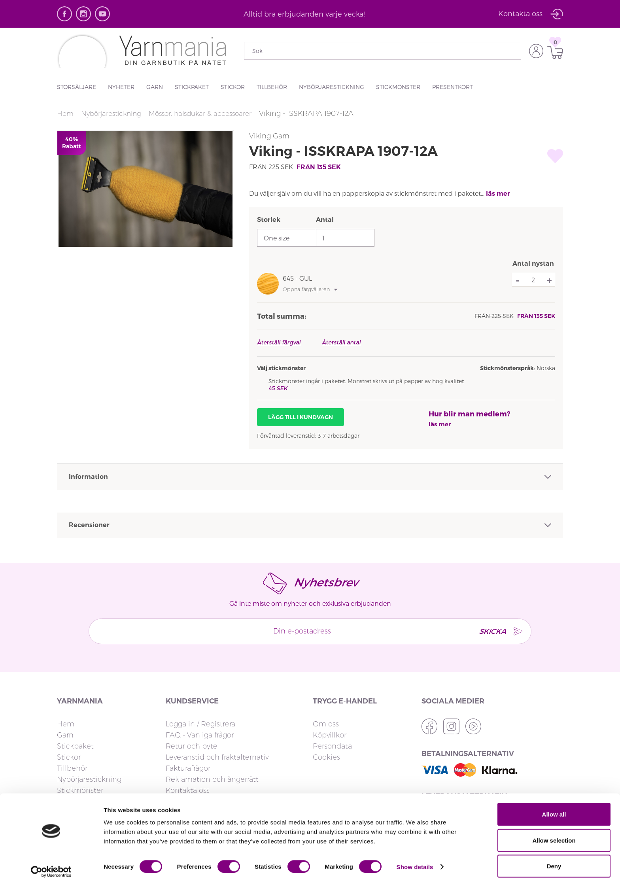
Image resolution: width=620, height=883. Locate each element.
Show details (415, 862)
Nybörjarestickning (331, 86)
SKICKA (487, 631)
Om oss (326, 724)
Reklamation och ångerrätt (212, 779)
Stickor (233, 86)
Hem (65, 113)
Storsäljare (76, 86)
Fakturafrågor (188, 768)
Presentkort (452, 86)
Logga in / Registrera (200, 724)
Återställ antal (341, 342)
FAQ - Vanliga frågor (200, 735)
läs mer (498, 193)
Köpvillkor (329, 735)
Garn (154, 86)
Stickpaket (192, 86)
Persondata (332, 746)
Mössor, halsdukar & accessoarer (207, 113)
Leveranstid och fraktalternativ (217, 757)
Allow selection (553, 836)
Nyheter (121, 86)
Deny (554, 861)
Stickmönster (398, 86)
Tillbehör (272, 86)
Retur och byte (191, 746)
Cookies (326, 757)
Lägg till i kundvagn (300, 417)
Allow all (554, 810)
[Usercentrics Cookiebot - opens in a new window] (51, 868)
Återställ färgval (279, 342)
